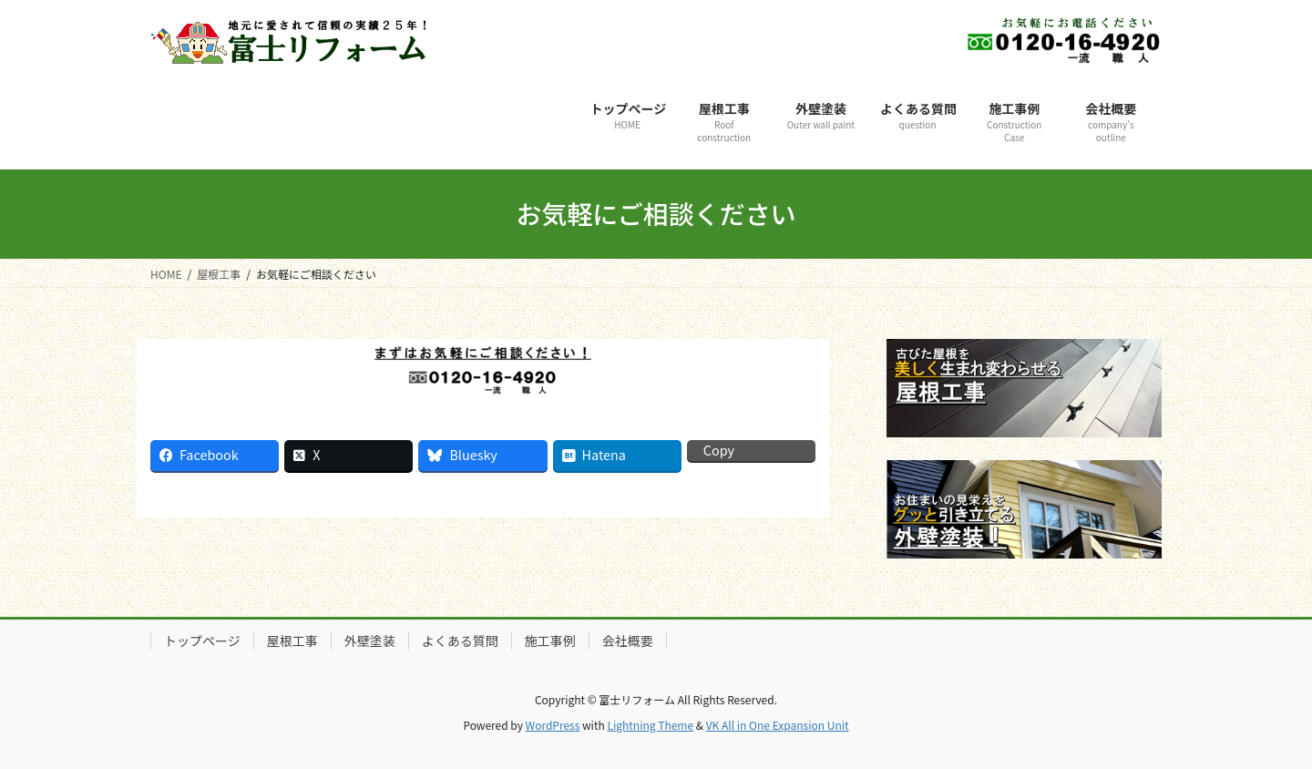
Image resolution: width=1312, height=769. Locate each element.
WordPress (553, 725)
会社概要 (627, 640)
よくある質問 (460, 640)
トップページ (202, 640)
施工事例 (550, 640)
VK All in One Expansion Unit (777, 725)
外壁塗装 (369, 640)
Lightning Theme (650, 725)
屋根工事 (292, 640)
